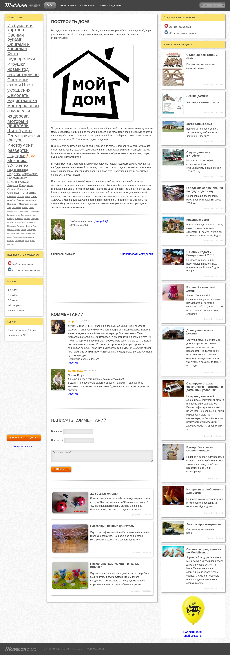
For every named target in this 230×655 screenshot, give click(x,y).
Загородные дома (199, 123)
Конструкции (20, 233)
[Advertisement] (102, 277)
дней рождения (193, 616)
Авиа (9, 208)
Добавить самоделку (23, 437)
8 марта (33, 200)
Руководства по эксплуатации (23, 237)
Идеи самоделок (68, 5)
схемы (14, 84)
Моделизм (24, 204)
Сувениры (13, 192)
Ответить (73, 362)
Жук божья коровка (104, 493)
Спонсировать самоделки (136, 254)
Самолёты (18, 95)
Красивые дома (197, 219)
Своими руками (15, 37)
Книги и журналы (18, 181)
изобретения (19, 241)
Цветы (29, 84)
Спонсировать (87, 5)
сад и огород (17, 170)
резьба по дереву (13, 230)
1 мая (27, 241)
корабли (11, 200)
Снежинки (17, 79)
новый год (18, 69)
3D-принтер (17, 165)
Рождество (34, 219)
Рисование (20, 226)
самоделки (18, 110)
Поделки (14, 174)
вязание (11, 196)
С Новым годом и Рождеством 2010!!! (200, 253)
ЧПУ (22, 192)
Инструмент (20, 145)
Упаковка (31, 192)
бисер (34, 196)
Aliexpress (10, 244)
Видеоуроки (22, 200)
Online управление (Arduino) (22, 330)
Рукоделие (26, 185)
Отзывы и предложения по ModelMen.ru (203, 551)
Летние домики (197, 96)
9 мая (21, 211)
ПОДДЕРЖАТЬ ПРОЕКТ (96, 649)
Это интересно (23, 74)
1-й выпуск (13, 290)
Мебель (25, 208)
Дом (30, 155)
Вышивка (22, 189)
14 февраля (23, 196)
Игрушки (16, 64)
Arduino (11, 189)
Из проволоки (30, 222)
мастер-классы (23, 105)
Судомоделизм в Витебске (198, 154)
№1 (77, 321)
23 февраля (31, 230)
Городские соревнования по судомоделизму (204, 189)
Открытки (10, 241)
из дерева (18, 116)
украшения (19, 90)
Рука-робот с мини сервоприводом (199, 449)
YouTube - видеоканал (21, 263)
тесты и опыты (19, 222)
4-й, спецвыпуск (16, 305)
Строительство (34, 211)
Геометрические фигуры (24, 137)
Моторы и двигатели (18, 123)
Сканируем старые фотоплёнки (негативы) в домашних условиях (204, 387)
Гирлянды (10, 219)
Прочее (23, 230)
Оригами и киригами (18, 46)
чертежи (33, 204)
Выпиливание (26, 215)
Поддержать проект (24, 446)
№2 (85, 370)
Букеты (32, 241)
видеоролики (21, 58)
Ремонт (35, 226)
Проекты (29, 226)
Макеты (27, 219)
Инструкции (12, 204)
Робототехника (17, 178)
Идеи (34, 215)
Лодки (9, 237)
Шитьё (14, 130)
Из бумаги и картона (20, 27)
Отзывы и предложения (110, 5)
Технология (16, 208)
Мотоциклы (11, 233)
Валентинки (30, 233)
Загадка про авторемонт (203, 524)
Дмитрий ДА (101, 221)
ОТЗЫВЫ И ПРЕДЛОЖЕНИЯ (56, 649)
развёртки (18, 150)
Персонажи (19, 219)
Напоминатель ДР (17, 335)
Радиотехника (22, 100)
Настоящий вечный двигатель (112, 525)
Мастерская (11, 226)
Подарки (16, 155)
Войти (50, 5)
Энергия (12, 185)
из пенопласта (12, 211)
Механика (17, 160)
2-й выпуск (13, 295)
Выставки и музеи (13, 215)
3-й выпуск (13, 300)
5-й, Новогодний (16, 310)
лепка (26, 211)
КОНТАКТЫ (77, 649)
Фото (12, 53)
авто (27, 130)
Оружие (31, 208)
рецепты (10, 222)
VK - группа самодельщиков (24, 269)
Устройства (30, 174)
